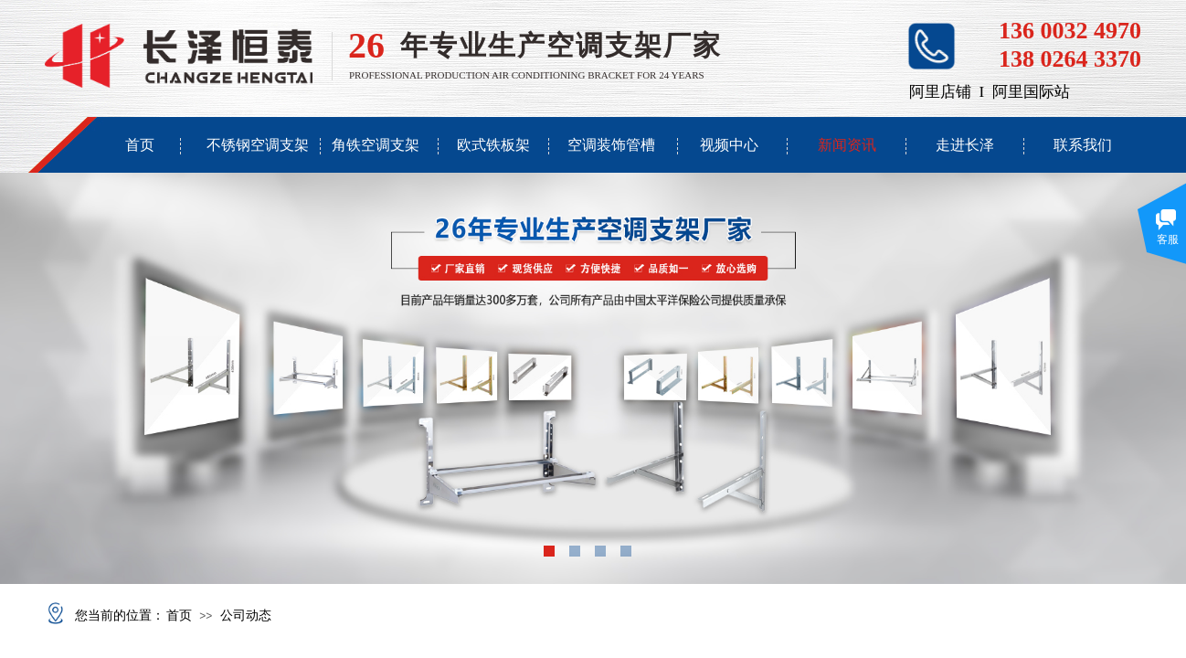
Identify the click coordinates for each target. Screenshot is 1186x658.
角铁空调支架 (375, 145)
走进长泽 (965, 145)
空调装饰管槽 (611, 145)
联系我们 (1083, 145)
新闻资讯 (847, 145)
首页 (139, 145)
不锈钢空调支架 (257, 145)
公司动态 (245, 615)
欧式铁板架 (493, 145)
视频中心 (729, 145)
